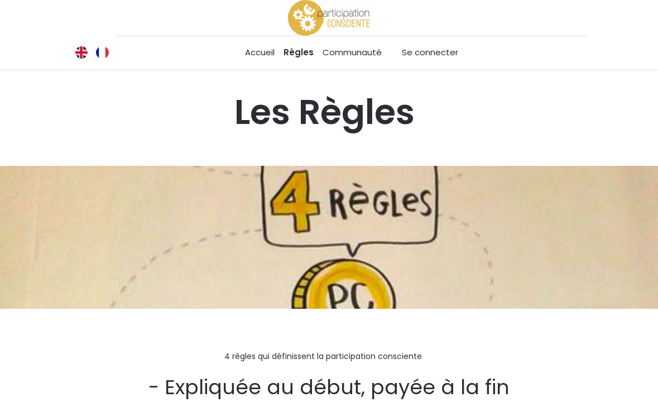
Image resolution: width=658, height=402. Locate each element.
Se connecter (430, 52)
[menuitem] (260, 53)
